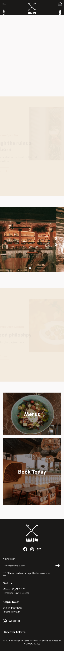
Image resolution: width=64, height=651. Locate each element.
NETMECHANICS (32, 643)
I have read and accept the (29, 573)
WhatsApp (11, 620)
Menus (32, 414)
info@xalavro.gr (11, 611)
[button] (30, 268)
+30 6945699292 (12, 607)
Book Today (32, 471)
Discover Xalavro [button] (15, 631)
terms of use (43, 573)
